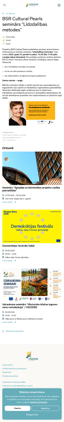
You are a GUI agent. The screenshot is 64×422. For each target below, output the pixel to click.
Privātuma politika (10, 376)
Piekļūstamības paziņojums (14, 368)
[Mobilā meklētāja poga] (4, 5)
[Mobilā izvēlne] (59, 5)
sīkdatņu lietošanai (38, 402)
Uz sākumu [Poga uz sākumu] (8, 13)
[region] (32, 404)
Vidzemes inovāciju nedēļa (13, 382)
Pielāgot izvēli (32, 415)
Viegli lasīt (6, 372)
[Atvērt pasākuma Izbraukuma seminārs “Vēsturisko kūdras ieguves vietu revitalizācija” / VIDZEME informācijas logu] (32, 285)
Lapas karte (7, 365)
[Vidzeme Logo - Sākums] (32, 5)
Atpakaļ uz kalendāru (13, 331)
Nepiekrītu (45, 408)
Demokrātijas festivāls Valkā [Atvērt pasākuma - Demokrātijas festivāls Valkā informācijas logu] (18, 245)
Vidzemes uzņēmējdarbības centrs (17, 386)
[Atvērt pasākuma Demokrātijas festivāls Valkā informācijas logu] (32, 226)
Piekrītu (17, 408)
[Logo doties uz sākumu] (32, 357)
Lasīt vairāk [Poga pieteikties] (9, 202)
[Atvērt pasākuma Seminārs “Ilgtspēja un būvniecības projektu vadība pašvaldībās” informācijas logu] (32, 168)
